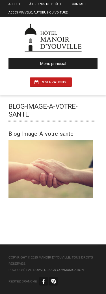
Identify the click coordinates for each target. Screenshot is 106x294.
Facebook (43, 281)
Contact (79, 4)
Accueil (14, 4)
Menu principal (39, 63)
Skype (53, 281)
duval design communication (58, 269)
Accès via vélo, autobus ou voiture (38, 12)
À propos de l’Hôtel (46, 4)
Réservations (53, 82)
